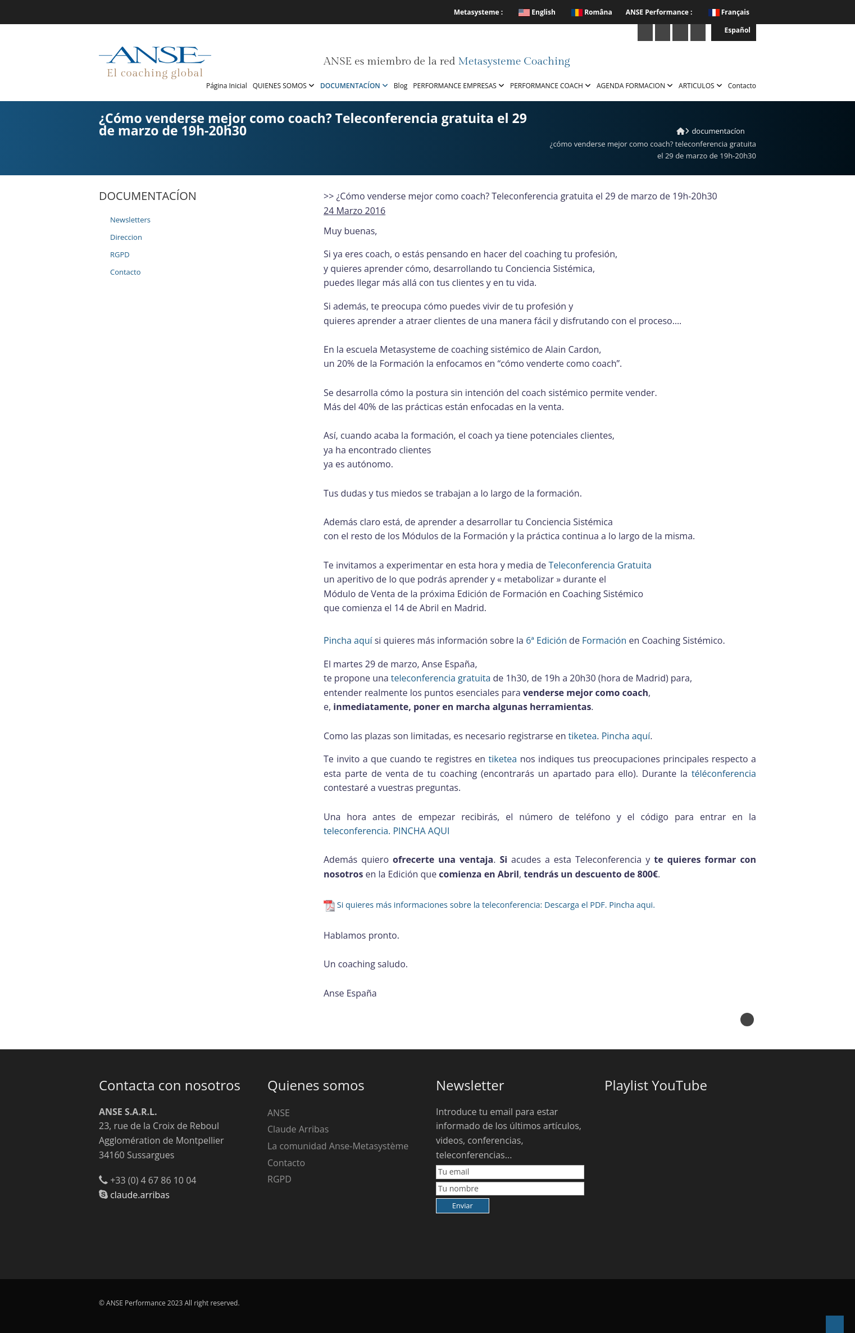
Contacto (742, 85)
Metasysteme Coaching (514, 61)
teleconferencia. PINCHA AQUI (386, 831)
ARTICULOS (700, 85)
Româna (591, 12)
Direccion (126, 237)
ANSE (278, 1113)
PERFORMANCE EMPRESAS (458, 85)
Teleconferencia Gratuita (600, 565)
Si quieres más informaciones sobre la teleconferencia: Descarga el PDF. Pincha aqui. (496, 904)
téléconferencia (724, 773)
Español (734, 29)
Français (735, 12)
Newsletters (130, 220)
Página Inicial (226, 85)
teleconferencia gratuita (441, 678)
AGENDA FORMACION (635, 85)
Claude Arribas (298, 1129)
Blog (401, 85)
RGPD (120, 254)
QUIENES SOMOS (284, 85)
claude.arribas (140, 1195)
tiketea (583, 736)
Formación (604, 640)
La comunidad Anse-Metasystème (337, 1146)
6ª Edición (546, 640)
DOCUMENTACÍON (354, 85)
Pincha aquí (348, 640)
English (537, 12)
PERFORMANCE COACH (550, 85)
